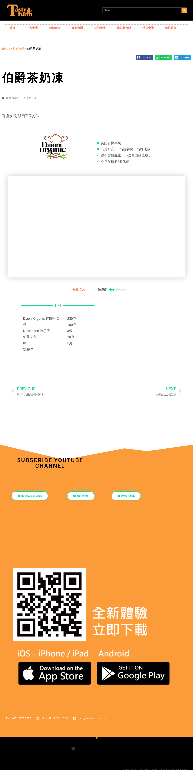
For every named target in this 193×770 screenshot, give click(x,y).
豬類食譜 (54, 28)
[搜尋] (184, 10)
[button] (144, 57)
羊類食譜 (100, 28)
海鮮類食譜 (124, 28)
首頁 (12, 28)
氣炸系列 (170, 28)
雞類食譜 (77, 28)
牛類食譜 (32, 28)
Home (6, 48)
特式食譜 (148, 28)
